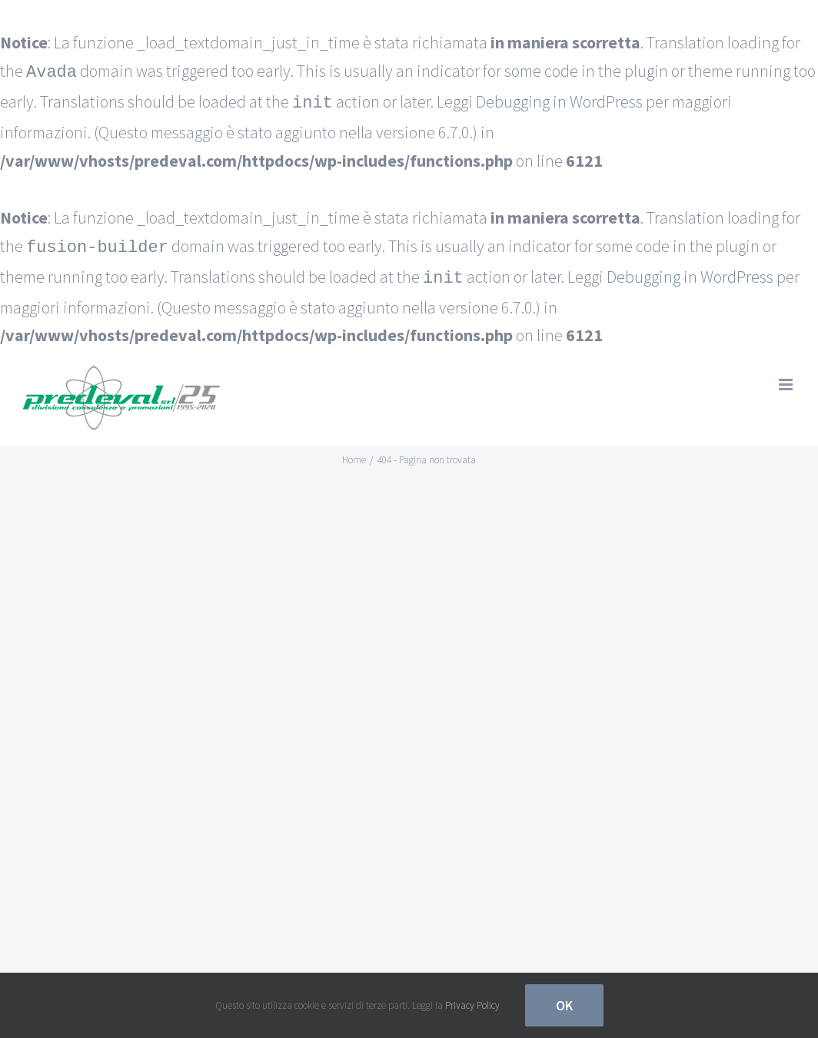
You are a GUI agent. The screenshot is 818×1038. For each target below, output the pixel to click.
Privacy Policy (472, 1005)
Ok (564, 1005)
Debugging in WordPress (559, 100)
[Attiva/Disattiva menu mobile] (787, 378)
